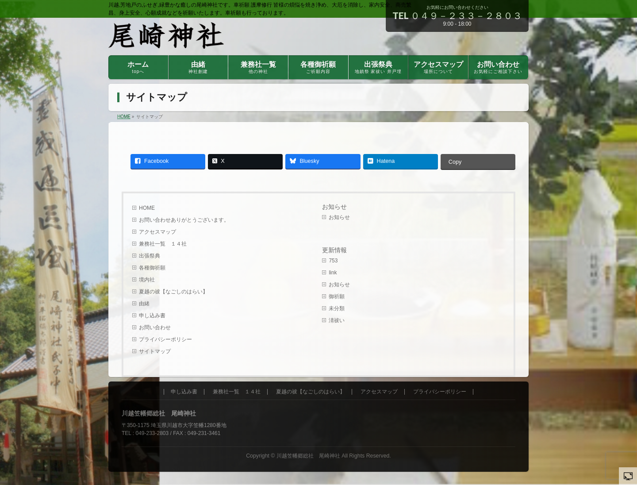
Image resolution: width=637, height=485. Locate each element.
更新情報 (334, 250)
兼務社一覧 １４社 (163, 244)
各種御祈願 (152, 268)
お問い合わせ (155, 327)
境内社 (147, 280)
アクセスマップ (157, 232)
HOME (147, 208)
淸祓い (337, 320)
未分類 (337, 308)
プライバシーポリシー (165, 339)
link (333, 272)
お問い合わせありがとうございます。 (184, 220)
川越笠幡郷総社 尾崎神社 (308, 456)
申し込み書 (152, 315)
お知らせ (334, 207)
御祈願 (337, 296)
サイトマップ (155, 351)
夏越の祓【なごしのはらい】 (173, 292)
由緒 (149, 303)
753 (333, 261)
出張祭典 (149, 256)
